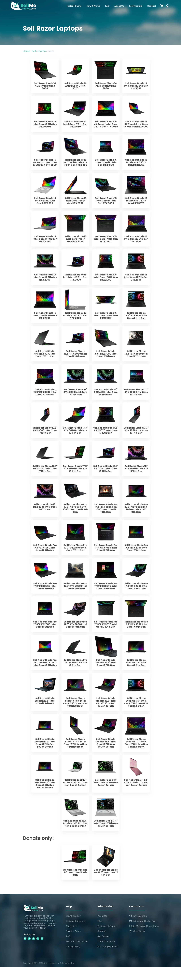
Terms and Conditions (77, 941)
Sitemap (102, 931)
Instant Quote (74, 6)
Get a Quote (139, 931)
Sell (34, 50)
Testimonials (135, 6)
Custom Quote (73, 931)
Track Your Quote (106, 941)
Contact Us (71, 926)
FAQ (107, 6)
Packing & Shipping (75, 921)
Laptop (42, 50)
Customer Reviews (107, 926)
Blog (100, 921)
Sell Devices (103, 936)
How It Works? (73, 916)
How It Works (93, 6)
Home (26, 50)
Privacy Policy (73, 946)
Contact (151, 6)
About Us (119, 6)
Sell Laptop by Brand (108, 946)
